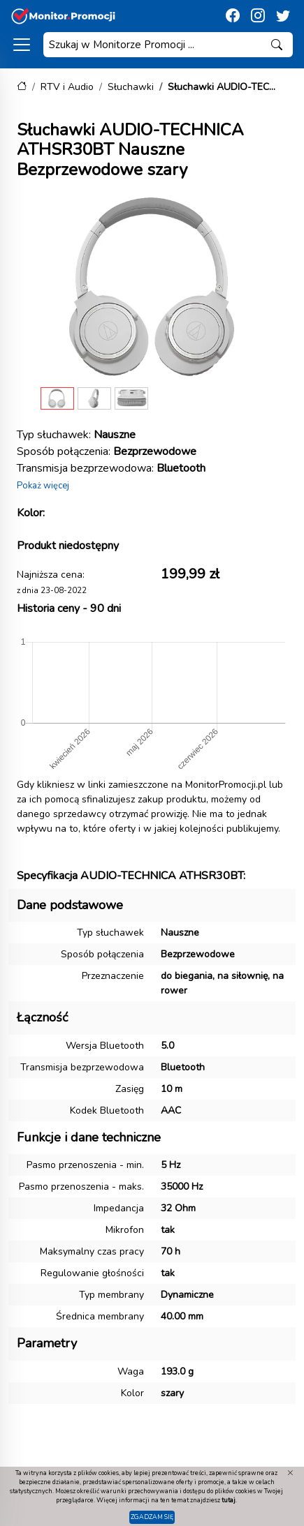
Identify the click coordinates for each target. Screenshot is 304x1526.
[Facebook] (233, 16)
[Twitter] (283, 16)
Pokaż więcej (43, 485)
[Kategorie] (21, 44)
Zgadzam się (152, 1517)
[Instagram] (258, 16)
